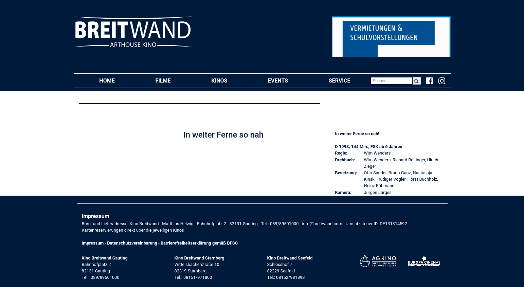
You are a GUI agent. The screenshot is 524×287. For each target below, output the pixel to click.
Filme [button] (173, 80)
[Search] (392, 81)
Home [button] (117, 80)
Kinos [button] (229, 80)
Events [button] (288, 80)
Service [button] (350, 80)
